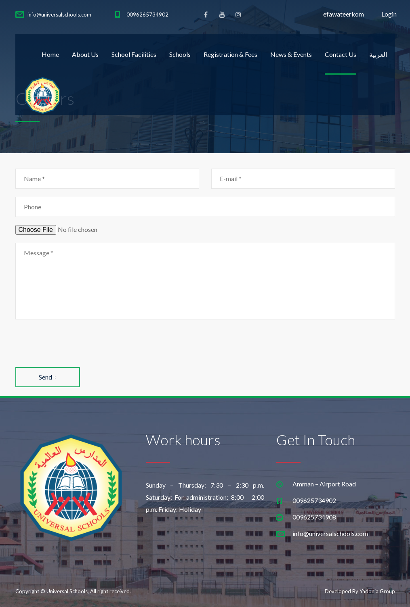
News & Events (291, 54)
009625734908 (314, 517)
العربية (378, 54)
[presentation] (76, 343)
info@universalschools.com (59, 14)
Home (50, 54)
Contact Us (340, 54)
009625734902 (314, 500)
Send (47, 377)
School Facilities (133, 54)
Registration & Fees (230, 54)
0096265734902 (147, 14)
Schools (180, 54)
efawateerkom (343, 14)
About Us (85, 54)
